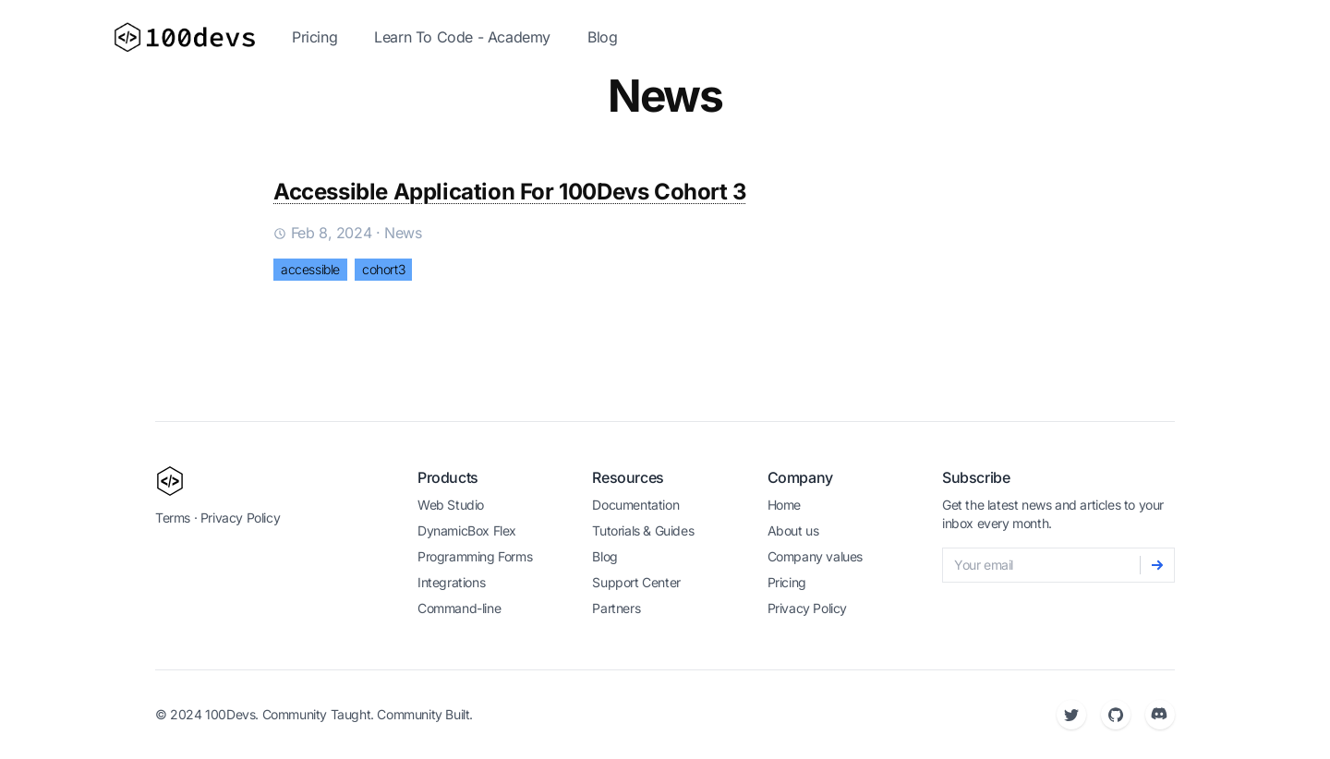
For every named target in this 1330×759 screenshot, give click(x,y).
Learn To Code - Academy (462, 37)
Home (784, 504)
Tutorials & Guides (643, 530)
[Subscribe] (1157, 565)
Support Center (636, 582)
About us (793, 530)
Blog (602, 37)
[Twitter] (1071, 714)
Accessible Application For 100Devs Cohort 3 (510, 191)
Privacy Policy (240, 517)
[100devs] (170, 481)
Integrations (451, 582)
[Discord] (1160, 714)
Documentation (635, 504)
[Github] (1115, 714)
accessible (310, 269)
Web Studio (450, 504)
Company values (815, 556)
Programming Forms (474, 556)
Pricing (314, 37)
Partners (616, 608)
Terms (172, 517)
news (402, 232)
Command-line (459, 608)
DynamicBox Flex (466, 530)
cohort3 (383, 269)
